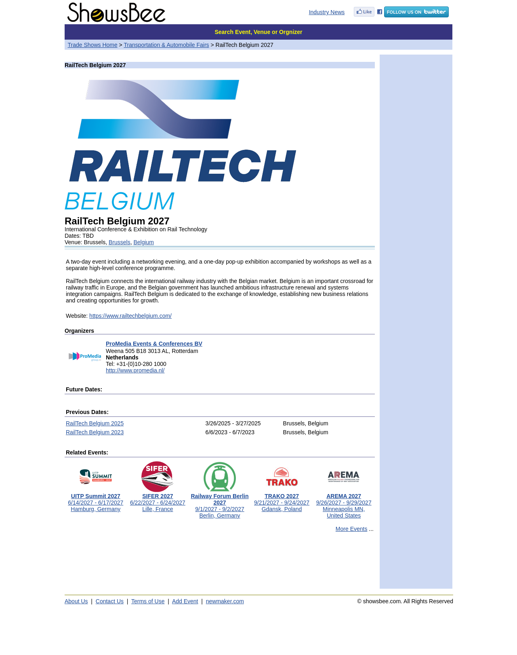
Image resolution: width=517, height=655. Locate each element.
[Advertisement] (220, 564)
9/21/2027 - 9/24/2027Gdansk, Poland (281, 500)
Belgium (143, 242)
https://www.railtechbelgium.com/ (130, 316)
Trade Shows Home (93, 45)
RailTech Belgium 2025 (95, 423)
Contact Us (110, 601)
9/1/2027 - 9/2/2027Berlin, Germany (219, 503)
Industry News (327, 12)
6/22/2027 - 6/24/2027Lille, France (157, 500)
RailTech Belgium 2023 (95, 432)
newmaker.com (225, 601)
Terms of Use (147, 601)
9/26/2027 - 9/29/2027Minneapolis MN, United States (344, 503)
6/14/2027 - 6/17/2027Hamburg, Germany (95, 500)
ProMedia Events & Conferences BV (154, 343)
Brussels (119, 242)
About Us (76, 601)
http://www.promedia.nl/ (135, 370)
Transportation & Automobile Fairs (166, 45)
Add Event (185, 601)
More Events (352, 529)
